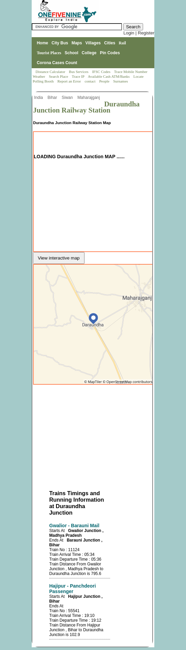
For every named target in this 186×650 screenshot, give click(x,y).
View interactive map (59, 258)
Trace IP (79, 76)
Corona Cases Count (57, 62)
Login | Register (138, 32)
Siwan (68, 97)
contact (90, 81)
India (39, 97)
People (104, 81)
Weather (39, 76)
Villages (93, 43)
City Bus (59, 43)
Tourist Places (49, 52)
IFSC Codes (101, 72)
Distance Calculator (50, 72)
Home (42, 43)
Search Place (59, 76)
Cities (109, 43)
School (71, 52)
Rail (122, 43)
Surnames (120, 81)
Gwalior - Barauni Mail (74, 525)
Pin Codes (110, 52)
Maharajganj (89, 97)
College (89, 52)
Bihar (52, 97)
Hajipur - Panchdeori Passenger (72, 588)
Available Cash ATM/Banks (109, 76)
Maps (77, 43)
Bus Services (78, 72)
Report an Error (69, 81)
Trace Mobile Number (131, 72)
